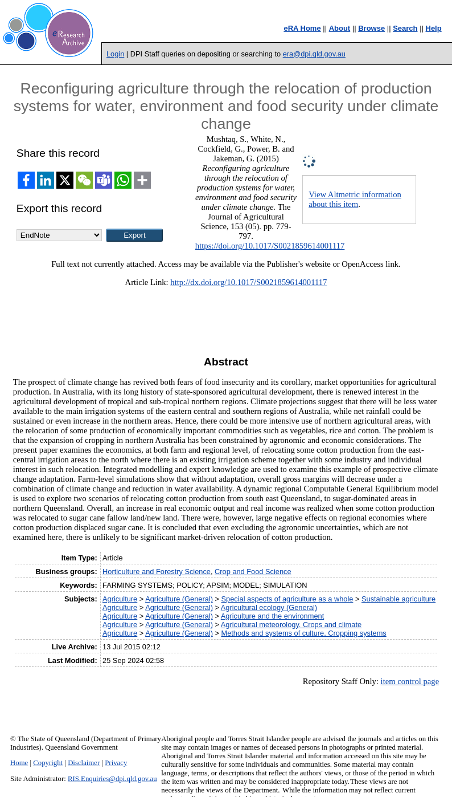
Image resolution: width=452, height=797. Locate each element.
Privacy (116, 763)
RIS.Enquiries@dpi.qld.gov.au (112, 779)
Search (405, 28)
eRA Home (301, 28)
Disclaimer (84, 763)
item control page (410, 681)
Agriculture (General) (179, 599)
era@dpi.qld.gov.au (314, 54)
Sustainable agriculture (398, 599)
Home (19, 763)
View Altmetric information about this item (355, 199)
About (340, 28)
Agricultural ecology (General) (269, 607)
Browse (371, 28)
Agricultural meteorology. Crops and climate (291, 624)
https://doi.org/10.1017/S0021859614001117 (269, 245)
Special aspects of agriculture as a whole (287, 599)
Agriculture (119, 599)
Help (434, 28)
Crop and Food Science (253, 571)
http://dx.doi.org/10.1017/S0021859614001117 (248, 282)
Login (115, 54)
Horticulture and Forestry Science (156, 571)
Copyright (48, 763)
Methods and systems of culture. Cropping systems (304, 633)
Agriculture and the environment (272, 616)
